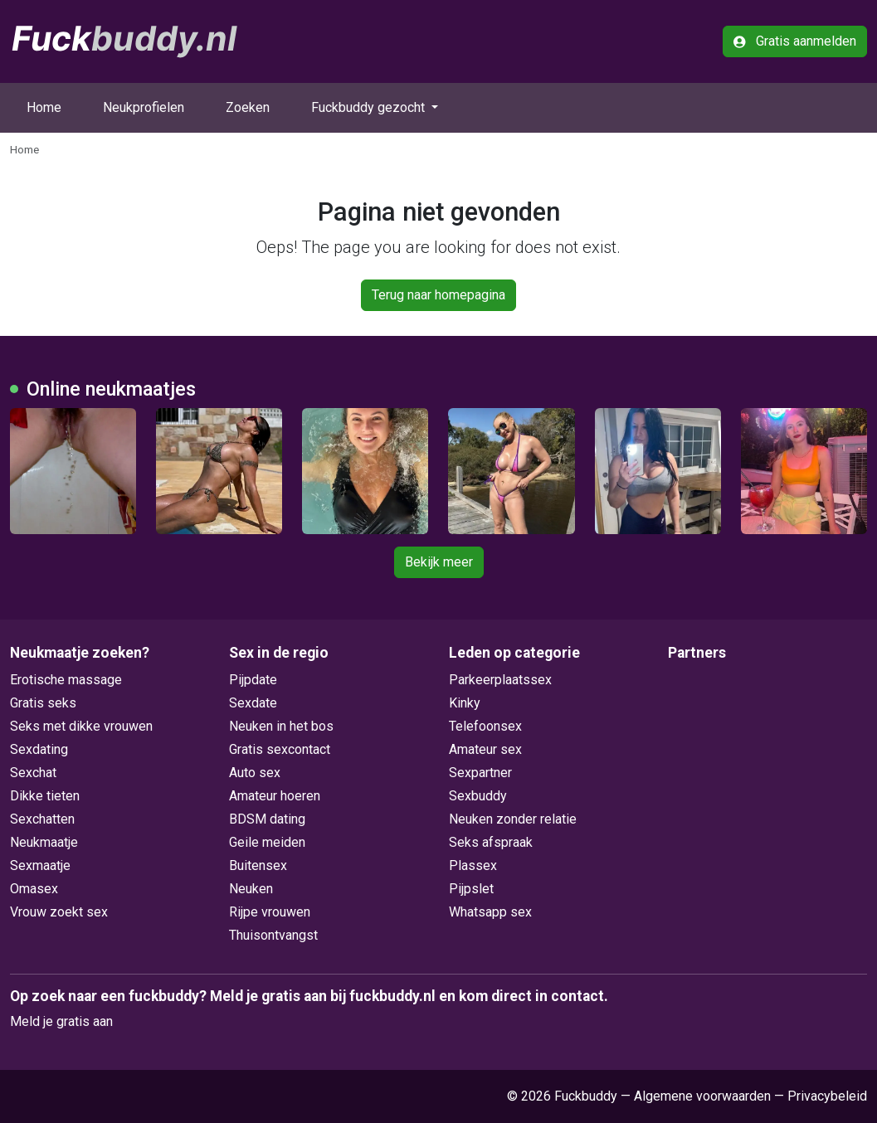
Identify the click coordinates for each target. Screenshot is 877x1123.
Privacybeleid (827, 1096)
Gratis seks (43, 703)
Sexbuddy (478, 796)
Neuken (251, 889)
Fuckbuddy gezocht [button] (369, 107)
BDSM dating (267, 819)
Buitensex (258, 865)
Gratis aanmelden (794, 41)
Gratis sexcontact (279, 749)
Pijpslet (471, 889)
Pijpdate (253, 680)
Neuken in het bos (281, 726)
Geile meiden (267, 842)
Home (44, 107)
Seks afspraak (491, 842)
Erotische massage (66, 680)
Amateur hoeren (274, 796)
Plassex (473, 865)
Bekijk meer (439, 562)
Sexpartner (480, 772)
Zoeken (248, 107)
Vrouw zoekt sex (59, 912)
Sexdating (39, 749)
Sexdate (253, 703)
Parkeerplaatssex (500, 680)
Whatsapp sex (490, 912)
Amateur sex (485, 749)
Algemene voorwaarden (702, 1096)
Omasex (34, 889)
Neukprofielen (143, 107)
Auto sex (254, 772)
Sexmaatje (40, 865)
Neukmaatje (44, 842)
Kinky (464, 703)
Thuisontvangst (273, 935)
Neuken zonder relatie (513, 819)
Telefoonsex (485, 726)
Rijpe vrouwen (269, 912)
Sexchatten (42, 819)
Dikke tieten (45, 796)
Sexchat (33, 772)
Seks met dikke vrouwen (81, 726)
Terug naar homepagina (438, 295)
